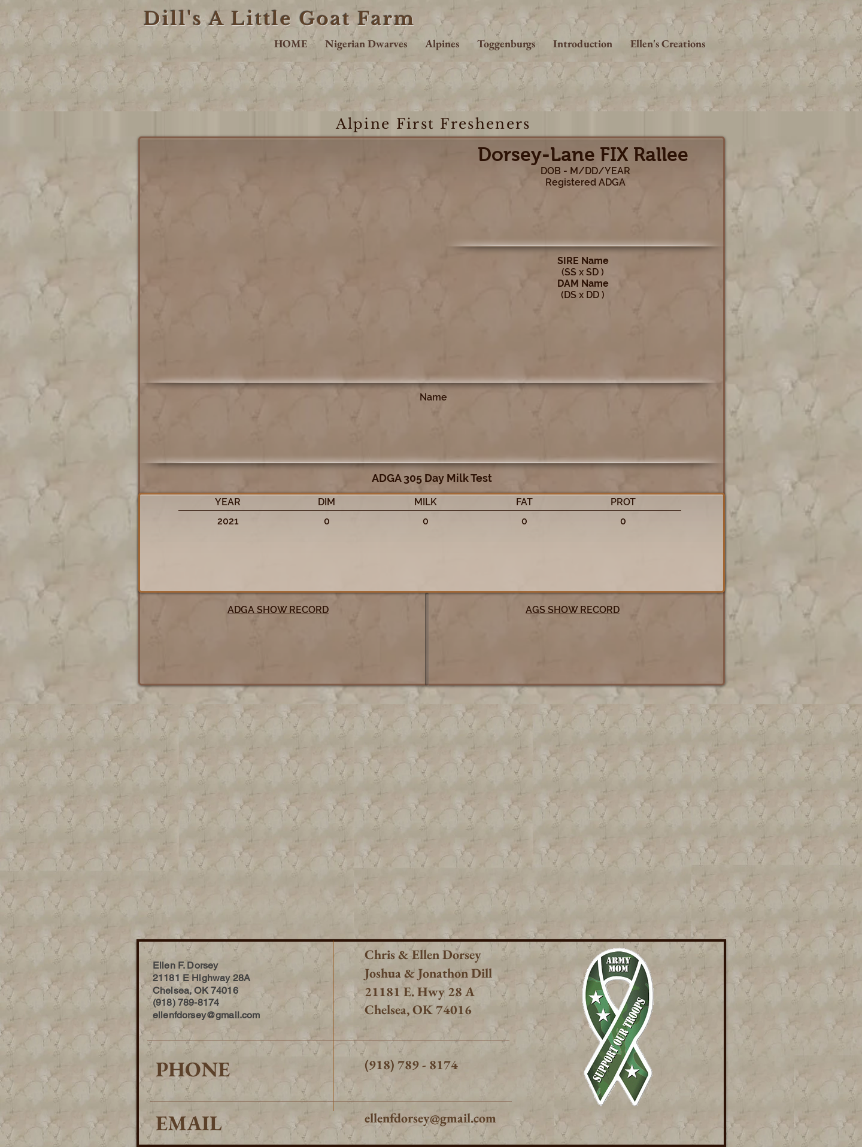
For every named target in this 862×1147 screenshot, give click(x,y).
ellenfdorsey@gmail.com (430, 1118)
